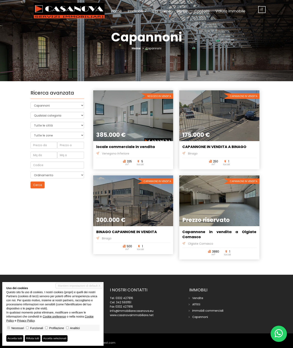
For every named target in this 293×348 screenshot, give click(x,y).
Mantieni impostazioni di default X (79, 285)
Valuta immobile (230, 11)
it (262, 10)
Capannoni (200, 317)
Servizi (182, 11)
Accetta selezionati (56, 338)
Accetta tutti (15, 338)
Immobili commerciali (207, 311)
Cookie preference (54, 316)
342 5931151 (123, 302)
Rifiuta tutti (33, 338)
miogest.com (105, 343)
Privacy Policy (26, 320)
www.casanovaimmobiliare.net (132, 315)
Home (116, 11)
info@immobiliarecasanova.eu (131, 311)
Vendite (197, 298)
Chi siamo (161, 11)
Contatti (201, 11)
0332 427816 (124, 298)
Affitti (196, 304)
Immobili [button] (137, 11)
